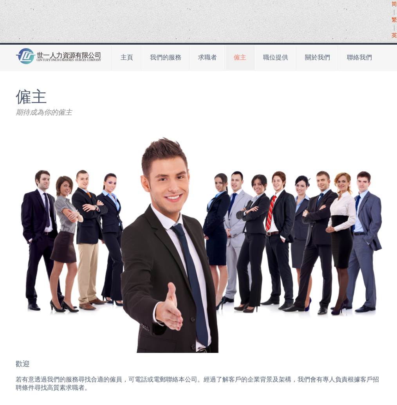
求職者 (207, 57)
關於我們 (317, 57)
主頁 (127, 57)
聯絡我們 (359, 57)
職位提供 (275, 57)
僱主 (240, 57)
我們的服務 (165, 57)
